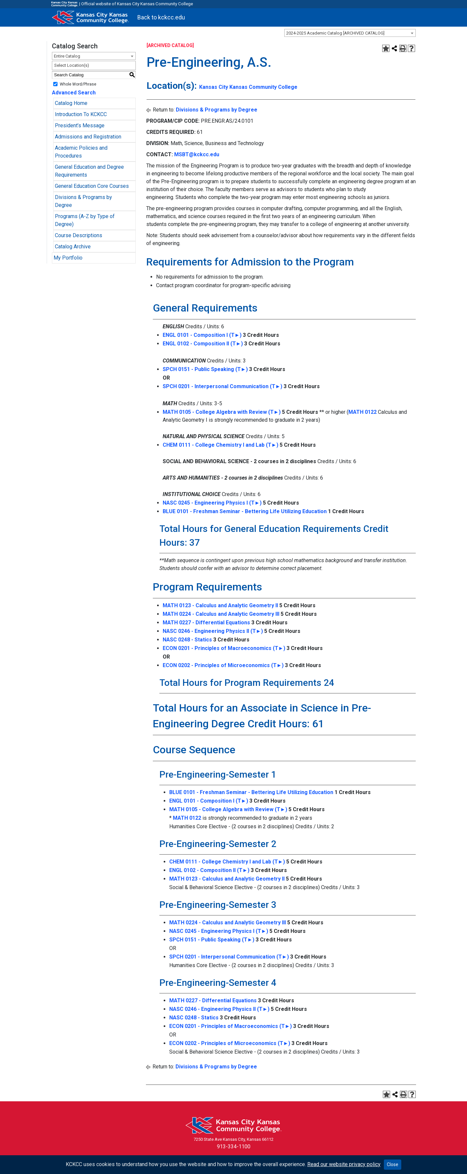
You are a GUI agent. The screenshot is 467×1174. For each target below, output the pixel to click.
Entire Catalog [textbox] (67, 56)
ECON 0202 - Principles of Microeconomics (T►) (223, 665)
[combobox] (350, 33)
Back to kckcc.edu (161, 17)
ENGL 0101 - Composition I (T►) (202, 335)
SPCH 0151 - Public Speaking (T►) (205, 369)
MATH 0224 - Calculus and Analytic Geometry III (221, 614)
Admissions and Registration (88, 137)
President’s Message (80, 125)
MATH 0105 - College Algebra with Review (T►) (222, 412)
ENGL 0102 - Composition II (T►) (203, 343)
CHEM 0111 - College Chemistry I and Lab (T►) (221, 445)
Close (392, 1164)
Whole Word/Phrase (78, 84)
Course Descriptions (78, 235)
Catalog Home (71, 103)
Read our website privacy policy (344, 1164)
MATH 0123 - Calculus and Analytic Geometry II (220, 605)
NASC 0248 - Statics (187, 640)
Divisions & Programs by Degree (216, 110)
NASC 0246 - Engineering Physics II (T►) (213, 631)
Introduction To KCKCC (81, 114)
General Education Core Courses (92, 186)
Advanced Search (74, 92)
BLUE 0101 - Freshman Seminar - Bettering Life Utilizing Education (245, 511)
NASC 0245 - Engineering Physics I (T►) (212, 503)
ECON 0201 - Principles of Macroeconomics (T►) (224, 648)
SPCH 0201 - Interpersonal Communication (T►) (223, 386)
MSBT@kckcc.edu (196, 154)
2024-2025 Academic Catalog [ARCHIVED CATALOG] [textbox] (335, 33)
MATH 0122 (362, 412)
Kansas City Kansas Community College (248, 87)
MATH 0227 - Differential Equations (206, 622)
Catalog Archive (73, 246)
